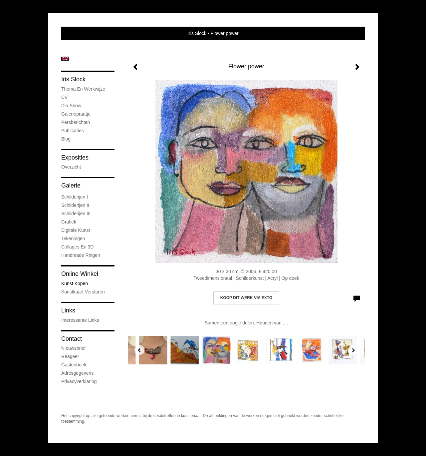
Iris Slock (196, 33)
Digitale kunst (75, 230)
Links (68, 310)
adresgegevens (77, 373)
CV (64, 97)
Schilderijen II (75, 205)
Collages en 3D (77, 246)
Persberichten (75, 122)
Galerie (71, 185)
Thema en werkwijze (83, 89)
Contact (71, 338)
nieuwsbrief (73, 348)
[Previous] (139, 350)
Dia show (71, 105)
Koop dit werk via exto (246, 297)
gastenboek (74, 364)
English (65, 59)
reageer (70, 356)
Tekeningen (73, 238)
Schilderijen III (76, 213)
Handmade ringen (80, 255)
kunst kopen (74, 283)
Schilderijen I (74, 197)
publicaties (72, 130)
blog (66, 139)
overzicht (71, 167)
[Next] (353, 350)
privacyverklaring (79, 381)
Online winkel (79, 273)
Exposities (75, 157)
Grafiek (68, 222)
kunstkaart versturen (83, 291)
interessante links (80, 320)
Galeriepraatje (76, 114)
